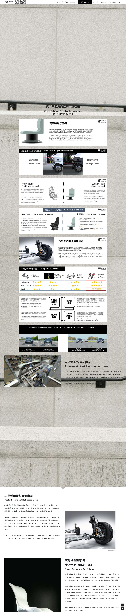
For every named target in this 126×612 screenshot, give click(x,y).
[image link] (9, 2)
